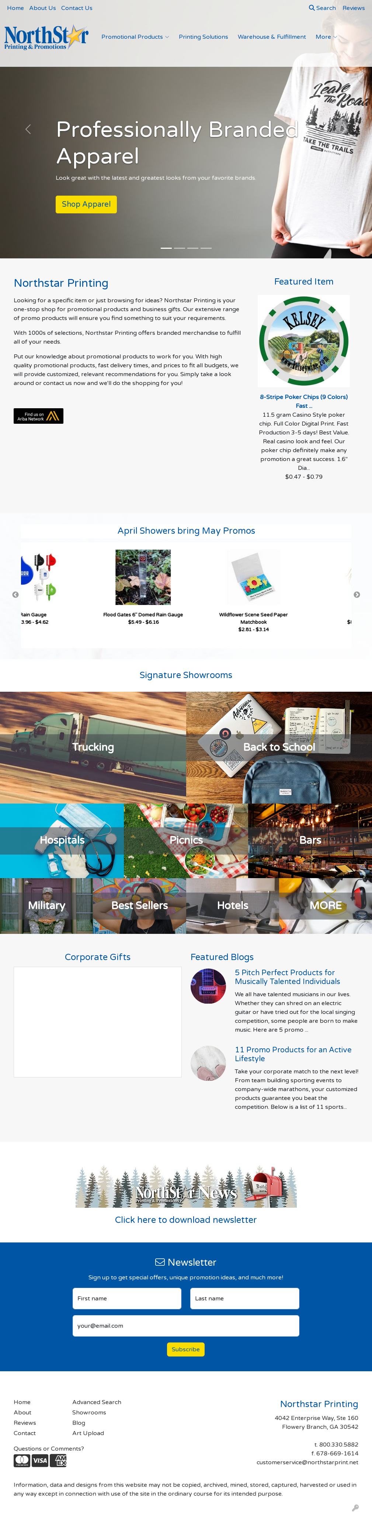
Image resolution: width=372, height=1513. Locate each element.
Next (357, 595)
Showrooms (89, 1412)
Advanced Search (96, 1402)
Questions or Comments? (49, 1448)
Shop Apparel (86, 204)
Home (15, 8)
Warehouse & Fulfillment (272, 37)
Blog (78, 1423)
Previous (15, 595)
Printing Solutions (203, 37)
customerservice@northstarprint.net (307, 1462)
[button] (28, 129)
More (326, 36)
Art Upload (88, 1433)
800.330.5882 (338, 1444)
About (22, 1412)
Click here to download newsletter (186, 1220)
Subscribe (186, 1349)
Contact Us (77, 8)
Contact (25, 1433)
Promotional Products (135, 36)
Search (322, 8)
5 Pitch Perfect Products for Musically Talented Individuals (287, 977)
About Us (42, 8)
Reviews (25, 1423)
